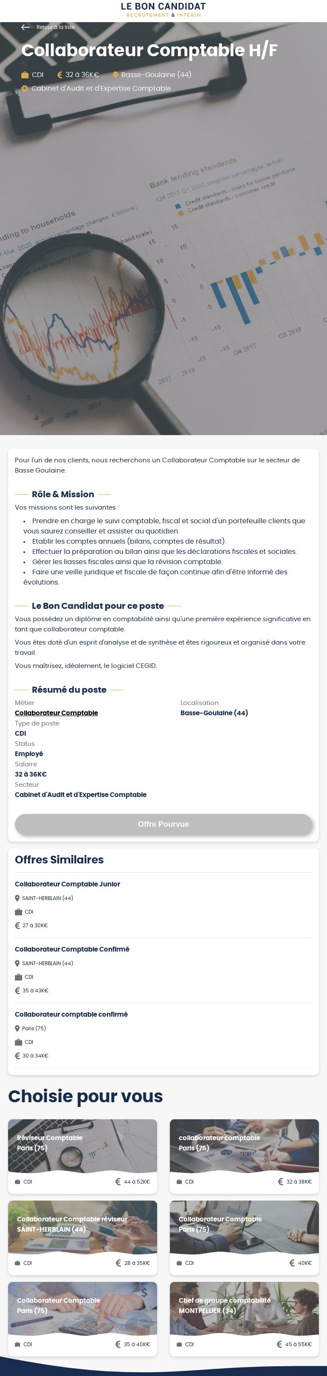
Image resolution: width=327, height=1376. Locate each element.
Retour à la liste (48, 27)
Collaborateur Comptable (56, 713)
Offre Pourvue (163, 824)
